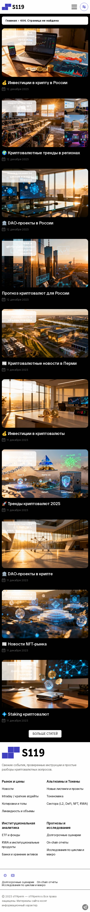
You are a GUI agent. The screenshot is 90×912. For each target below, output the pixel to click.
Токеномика (23, 530)
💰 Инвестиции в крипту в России (34, 82)
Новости (26, 43)
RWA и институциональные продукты (20, 36)
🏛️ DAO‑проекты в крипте (27, 574)
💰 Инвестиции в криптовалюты (33, 433)
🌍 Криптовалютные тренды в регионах (41, 153)
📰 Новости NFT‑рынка (24, 644)
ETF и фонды (11, 835)
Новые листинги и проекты (65, 789)
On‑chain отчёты (57, 842)
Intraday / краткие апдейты (20, 796)
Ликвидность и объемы (18, 811)
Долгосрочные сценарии (21, 385)
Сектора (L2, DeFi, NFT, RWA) (22, 106)
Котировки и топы (19, 313)
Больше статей (45, 734)
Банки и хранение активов (20, 854)
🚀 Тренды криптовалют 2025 (31, 503)
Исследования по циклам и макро (19, 175)
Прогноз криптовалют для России (35, 293)
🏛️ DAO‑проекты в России (27, 223)
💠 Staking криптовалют (25, 714)
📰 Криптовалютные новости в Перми (39, 363)
